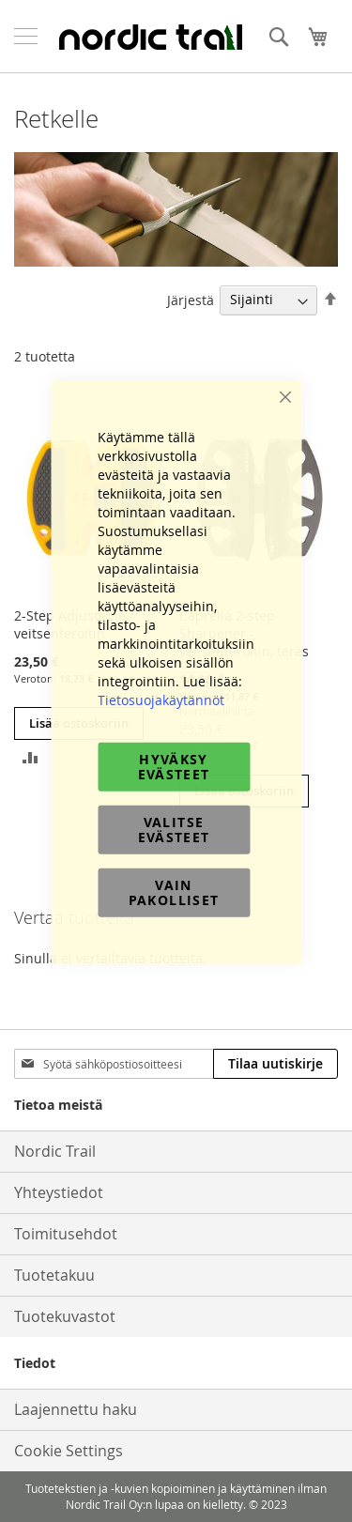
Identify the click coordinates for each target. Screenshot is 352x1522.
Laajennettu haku (75, 1409)
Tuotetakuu (54, 1275)
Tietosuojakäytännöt (161, 699)
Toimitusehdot (65, 1233)
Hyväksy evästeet (174, 765)
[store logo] (150, 36)
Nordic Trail (55, 1151)
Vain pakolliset (174, 891)
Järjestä (190, 299)
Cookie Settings (68, 1450)
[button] (30, 756)
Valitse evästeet (174, 828)
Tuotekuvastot (64, 1316)
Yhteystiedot (58, 1192)
